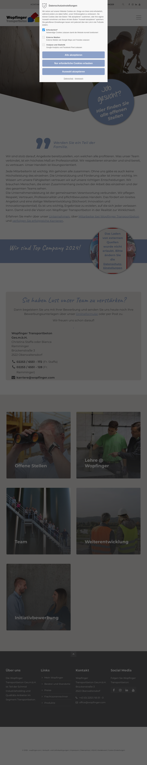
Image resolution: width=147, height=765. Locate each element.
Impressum (79, 79)
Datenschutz (68, 79)
